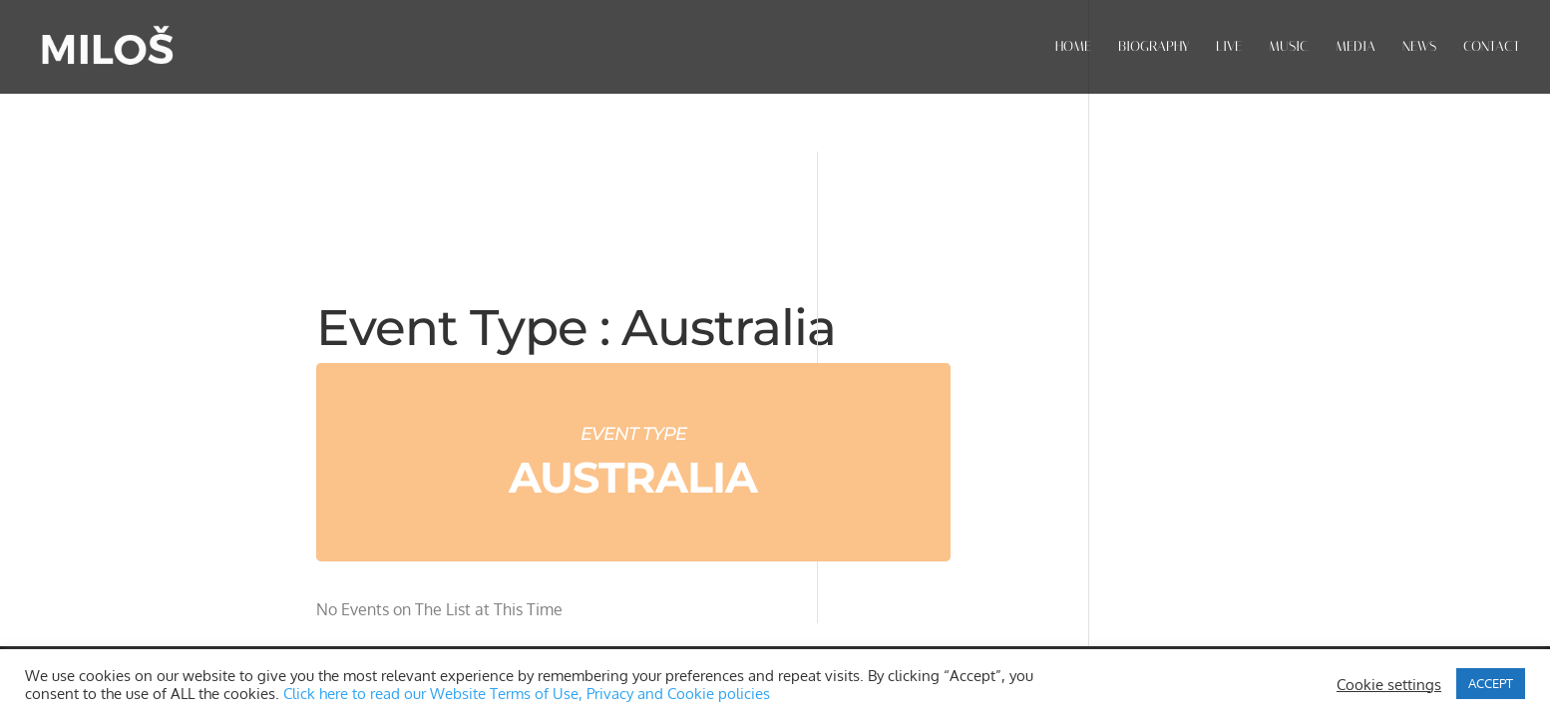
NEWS (1419, 47)
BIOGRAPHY (1153, 47)
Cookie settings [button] (1389, 684)
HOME (1073, 47)
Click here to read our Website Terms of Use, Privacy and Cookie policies (526, 693)
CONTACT (1491, 47)
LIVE (1229, 47)
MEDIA (1355, 47)
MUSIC (1289, 47)
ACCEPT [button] (1490, 683)
